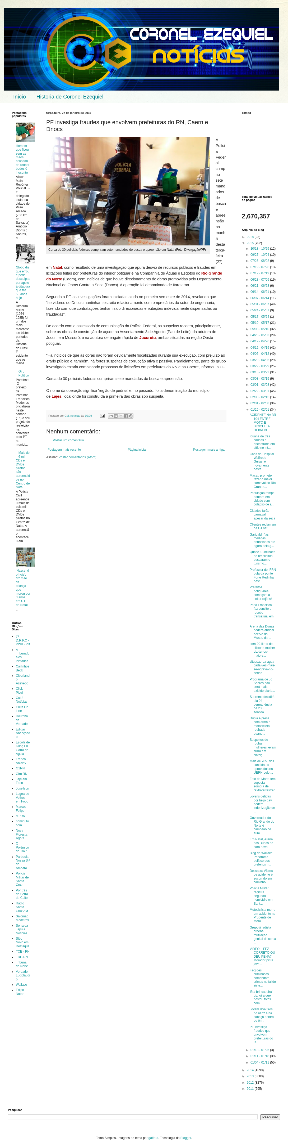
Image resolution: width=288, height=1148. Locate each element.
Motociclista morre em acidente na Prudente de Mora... (262, 915)
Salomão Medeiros (22, 918)
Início (19, 97)
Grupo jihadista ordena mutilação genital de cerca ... (263, 935)
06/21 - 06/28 (260, 286)
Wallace (21, 984)
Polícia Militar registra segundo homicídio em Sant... (261, 895)
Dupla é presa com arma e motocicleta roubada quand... (260, 726)
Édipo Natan (20, 991)
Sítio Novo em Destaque (22, 942)
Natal (57, 267)
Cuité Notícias (21, 699)
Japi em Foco (21, 781)
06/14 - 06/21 (260, 292)
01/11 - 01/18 (260, 1056)
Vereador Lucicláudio (23, 975)
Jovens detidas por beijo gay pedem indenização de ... (262, 804)
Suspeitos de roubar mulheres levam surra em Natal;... (263, 747)
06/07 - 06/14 (260, 298)
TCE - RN (23, 951)
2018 (251, 237)
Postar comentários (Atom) (77, 457)
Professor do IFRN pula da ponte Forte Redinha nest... (263, 575)
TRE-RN (22, 957)
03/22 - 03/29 (260, 366)
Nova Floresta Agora (21, 834)
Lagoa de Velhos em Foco (22, 797)
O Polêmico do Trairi (22, 847)
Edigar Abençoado (23, 733)
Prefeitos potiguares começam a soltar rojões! (261, 592)
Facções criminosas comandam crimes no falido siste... (263, 978)
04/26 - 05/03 (260, 335)
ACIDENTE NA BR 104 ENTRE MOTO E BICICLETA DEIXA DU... (263, 422)
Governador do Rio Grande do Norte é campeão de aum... (262, 825)
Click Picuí (19, 690)
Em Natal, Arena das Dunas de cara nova (261, 843)
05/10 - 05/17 (260, 323)
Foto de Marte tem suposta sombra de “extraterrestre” (263, 784)
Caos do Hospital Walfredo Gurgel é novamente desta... (262, 461)
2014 (251, 1070)
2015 (251, 243)
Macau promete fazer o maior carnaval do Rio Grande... (263, 481)
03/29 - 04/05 (260, 360)
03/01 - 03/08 (260, 385)
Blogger (185, 1138)
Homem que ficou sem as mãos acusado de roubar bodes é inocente (22, 159)
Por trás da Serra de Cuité (22, 894)
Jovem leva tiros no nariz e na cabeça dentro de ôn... (262, 1015)
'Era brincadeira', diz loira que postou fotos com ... (261, 997)
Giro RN (21, 774)
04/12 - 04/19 (260, 347)
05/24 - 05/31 (260, 310)
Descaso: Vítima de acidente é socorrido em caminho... (261, 876)
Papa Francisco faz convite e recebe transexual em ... (261, 612)
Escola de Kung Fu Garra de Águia (23, 748)
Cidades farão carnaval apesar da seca (262, 514)
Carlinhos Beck (22, 668)
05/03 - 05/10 (260, 329)
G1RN (20, 768)
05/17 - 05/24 (260, 317)
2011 (251, 1089)
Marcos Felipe (21, 808)
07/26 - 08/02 (260, 261)
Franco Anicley (21, 761)
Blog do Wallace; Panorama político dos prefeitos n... (261, 858)
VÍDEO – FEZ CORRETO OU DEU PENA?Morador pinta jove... (262, 956)
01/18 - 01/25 (260, 1050)
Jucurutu (147, 337)
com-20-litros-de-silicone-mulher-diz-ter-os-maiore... (263, 649)
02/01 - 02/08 (260, 403)
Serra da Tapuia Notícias (22, 929)
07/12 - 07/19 (260, 273)
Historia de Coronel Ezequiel (69, 97)
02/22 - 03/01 (260, 391)
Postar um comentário (68, 440)
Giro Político (23, 373)
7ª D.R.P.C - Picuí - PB (23, 640)
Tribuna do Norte (22, 964)
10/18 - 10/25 (260, 248)
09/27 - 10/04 (260, 255)
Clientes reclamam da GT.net (263, 526)
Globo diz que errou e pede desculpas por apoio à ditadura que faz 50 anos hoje (23, 283)
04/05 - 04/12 (260, 354)
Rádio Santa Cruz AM (22, 907)
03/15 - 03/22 (260, 372)
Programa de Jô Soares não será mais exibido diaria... (262, 685)
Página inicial (137, 449)
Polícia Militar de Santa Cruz (22, 879)
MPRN (20, 816)
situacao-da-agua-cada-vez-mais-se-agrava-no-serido (262, 667)
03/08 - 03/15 (260, 378)
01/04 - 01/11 (260, 1062)
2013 (251, 1076)
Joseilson (22, 788)
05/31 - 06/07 (260, 304)
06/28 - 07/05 (260, 279)
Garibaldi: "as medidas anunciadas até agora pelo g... (262, 540)
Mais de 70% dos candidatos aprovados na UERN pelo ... (262, 766)
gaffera (153, 1138)
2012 (251, 1082)
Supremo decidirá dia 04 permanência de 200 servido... (262, 704)
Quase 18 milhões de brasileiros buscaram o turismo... (262, 557)
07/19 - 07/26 (260, 267)
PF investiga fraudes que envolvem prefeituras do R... (261, 1034)
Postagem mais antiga (209, 449)
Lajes (56, 396)
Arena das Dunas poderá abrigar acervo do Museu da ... (262, 632)
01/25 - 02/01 (260, 409)
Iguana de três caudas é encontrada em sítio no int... (262, 442)
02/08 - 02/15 (260, 397)
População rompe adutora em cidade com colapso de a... (262, 498)
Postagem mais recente (64, 449)
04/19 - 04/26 (260, 341)
